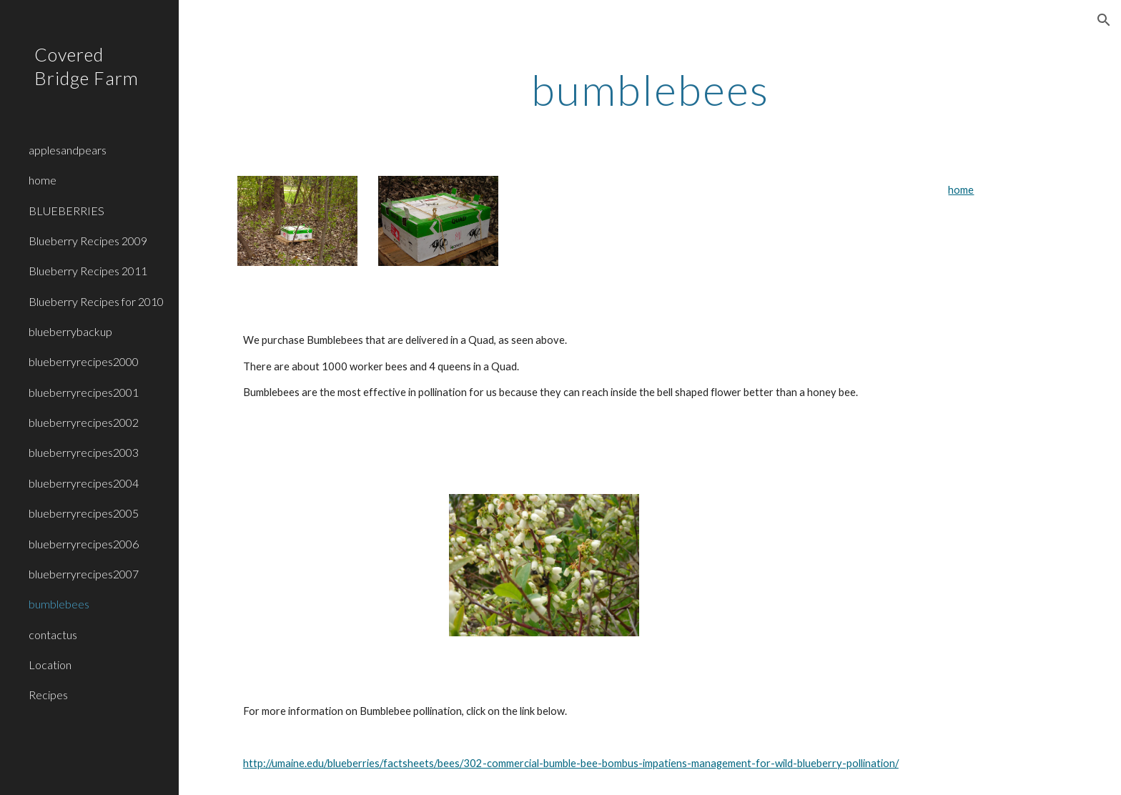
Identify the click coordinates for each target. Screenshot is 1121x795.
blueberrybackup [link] (70, 331)
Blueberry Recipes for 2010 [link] (96, 301)
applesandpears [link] (68, 150)
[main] (649, 89)
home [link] (42, 180)
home (961, 190)
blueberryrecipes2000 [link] (84, 361)
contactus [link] (53, 634)
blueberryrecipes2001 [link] (84, 392)
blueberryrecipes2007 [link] (84, 574)
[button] (1104, 20)
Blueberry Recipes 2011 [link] (88, 270)
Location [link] (50, 664)
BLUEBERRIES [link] (66, 210)
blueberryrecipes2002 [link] (84, 422)
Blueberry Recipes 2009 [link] (88, 240)
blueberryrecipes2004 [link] (84, 483)
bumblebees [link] (59, 604)
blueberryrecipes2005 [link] (84, 513)
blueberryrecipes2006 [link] (84, 543)
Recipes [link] (48, 694)
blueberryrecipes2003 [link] (84, 452)
